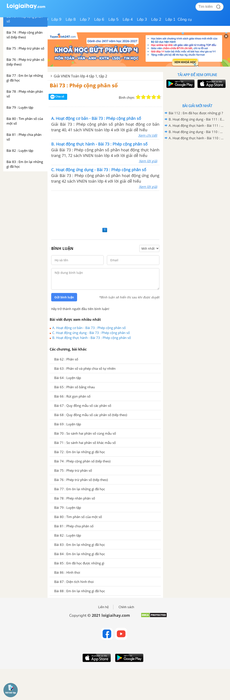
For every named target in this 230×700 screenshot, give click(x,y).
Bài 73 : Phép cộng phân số (84, 85)
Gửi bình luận (64, 297)
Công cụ (185, 19)
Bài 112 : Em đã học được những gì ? (196, 113)
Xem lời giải (148, 161)
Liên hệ (103, 607)
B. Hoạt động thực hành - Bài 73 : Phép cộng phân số (91, 337)
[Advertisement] (105, 208)
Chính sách (126, 607)
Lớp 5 (113, 19)
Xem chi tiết (147, 135)
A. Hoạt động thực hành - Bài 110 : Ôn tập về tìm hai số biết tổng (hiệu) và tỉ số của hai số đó (196, 138)
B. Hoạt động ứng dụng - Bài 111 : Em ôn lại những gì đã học (196, 119)
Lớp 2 (156, 19)
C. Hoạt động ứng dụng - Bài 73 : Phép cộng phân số (91, 332)
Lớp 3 (142, 19)
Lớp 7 (85, 19)
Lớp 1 (170, 19)
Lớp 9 (56, 19)
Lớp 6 (99, 19)
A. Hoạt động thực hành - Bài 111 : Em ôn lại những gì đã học (196, 125)
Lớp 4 (128, 19)
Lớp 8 (71, 19)
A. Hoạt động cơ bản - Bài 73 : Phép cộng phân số (89, 328)
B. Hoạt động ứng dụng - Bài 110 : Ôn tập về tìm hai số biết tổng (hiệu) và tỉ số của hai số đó (196, 132)
